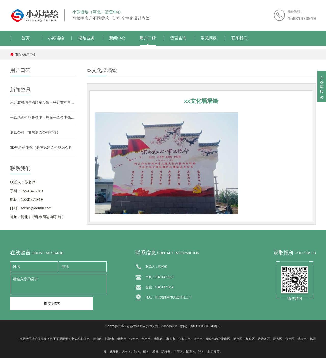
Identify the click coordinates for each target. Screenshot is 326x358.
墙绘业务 (86, 38)
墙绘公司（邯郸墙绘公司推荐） (35, 132)
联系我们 (239, 38)
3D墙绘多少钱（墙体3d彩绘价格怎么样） (43, 147)
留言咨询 (178, 38)
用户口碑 (148, 38)
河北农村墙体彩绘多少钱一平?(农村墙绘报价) (43, 102)
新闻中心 (117, 38)
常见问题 (209, 38)
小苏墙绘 (56, 38)
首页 (25, 38)
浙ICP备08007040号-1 (205, 326)
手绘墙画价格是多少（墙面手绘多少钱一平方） (43, 117)
